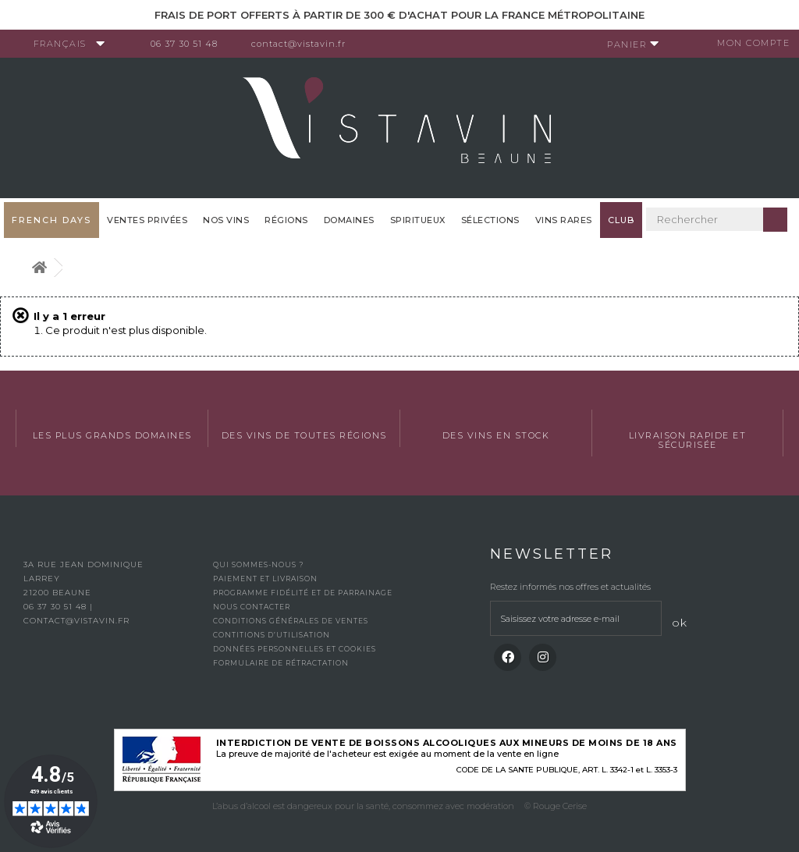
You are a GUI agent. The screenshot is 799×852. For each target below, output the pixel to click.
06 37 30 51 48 (190, 43)
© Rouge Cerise (555, 806)
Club (621, 220)
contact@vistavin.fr (304, 43)
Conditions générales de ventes (290, 620)
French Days (51, 220)
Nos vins (226, 220)
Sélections (490, 220)
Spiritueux (418, 220)
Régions (286, 220)
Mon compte (748, 42)
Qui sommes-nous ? (258, 564)
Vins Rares (563, 220)
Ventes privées (147, 220)
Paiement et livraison (265, 578)
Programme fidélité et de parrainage (302, 592)
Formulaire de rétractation (281, 663)
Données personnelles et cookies (294, 648)
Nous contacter (251, 606)
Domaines (349, 220)
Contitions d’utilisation (271, 634)
